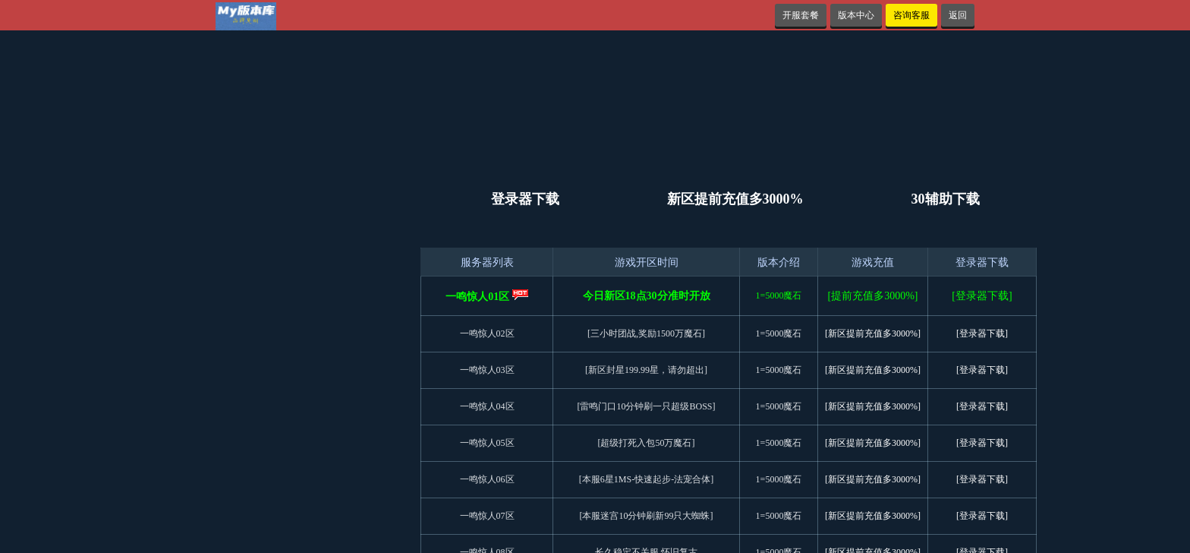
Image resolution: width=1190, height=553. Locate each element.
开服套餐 (800, 15)
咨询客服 (911, 15)
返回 (958, 15)
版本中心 (856, 15)
